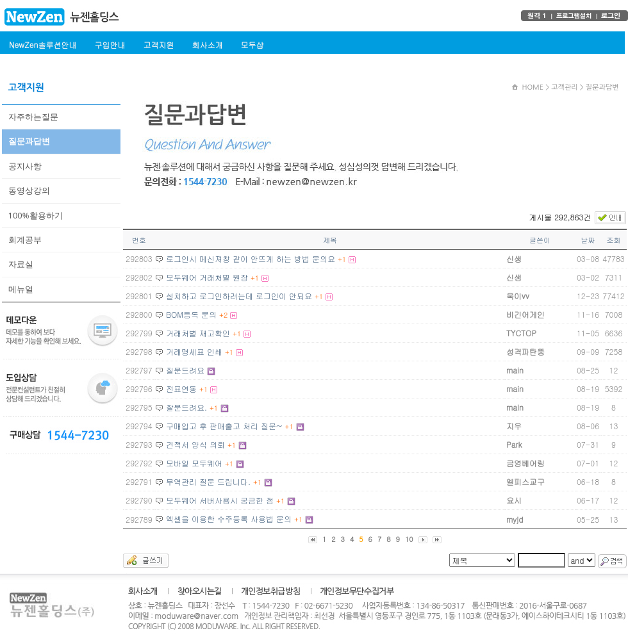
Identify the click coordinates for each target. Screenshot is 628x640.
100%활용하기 (35, 215)
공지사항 (25, 166)
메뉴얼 (20, 289)
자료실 (20, 264)
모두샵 (251, 44)
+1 (342, 259)
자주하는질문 (33, 116)
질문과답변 (29, 141)
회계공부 (25, 239)
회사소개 (207, 44)
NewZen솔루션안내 (42, 44)
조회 (614, 240)
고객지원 (158, 44)
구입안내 (109, 44)
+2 (223, 315)
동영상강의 (29, 190)
